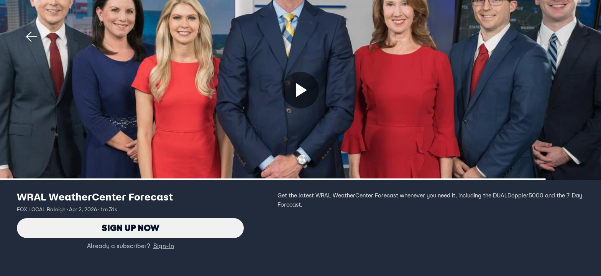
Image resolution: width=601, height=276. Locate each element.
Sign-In (163, 246)
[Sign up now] (300, 90)
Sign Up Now (130, 228)
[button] (31, 37)
